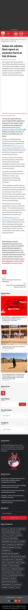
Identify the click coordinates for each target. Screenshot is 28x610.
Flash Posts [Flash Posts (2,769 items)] (10, 544)
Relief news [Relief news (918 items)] (5, 578)
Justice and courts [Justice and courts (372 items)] (7, 559)
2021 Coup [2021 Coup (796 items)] (12, 529)
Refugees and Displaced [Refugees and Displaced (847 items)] (16, 575)
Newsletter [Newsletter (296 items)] (5, 569)
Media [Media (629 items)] (3, 562)
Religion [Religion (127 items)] (13, 578)
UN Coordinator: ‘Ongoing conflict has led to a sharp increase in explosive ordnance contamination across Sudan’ (14, 319)
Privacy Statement (10, 597)
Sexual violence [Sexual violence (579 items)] (6, 584)
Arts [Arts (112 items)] (18, 532)
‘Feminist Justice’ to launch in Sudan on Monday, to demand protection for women (13, 486)
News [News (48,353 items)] (17, 562)
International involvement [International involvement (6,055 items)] (10, 553)
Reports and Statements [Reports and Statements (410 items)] (9, 581)
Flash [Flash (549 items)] (3, 544)
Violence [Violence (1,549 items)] (4, 587)
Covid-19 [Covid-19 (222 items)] (4, 535)
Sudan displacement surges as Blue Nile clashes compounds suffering (13, 501)
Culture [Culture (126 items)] (11, 535)
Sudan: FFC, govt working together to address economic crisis (14, 285)
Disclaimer (19, 597)
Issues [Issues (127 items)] (23, 556)
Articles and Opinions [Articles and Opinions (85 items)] (8, 532)
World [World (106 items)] (11, 587)
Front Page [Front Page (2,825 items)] (20, 544)
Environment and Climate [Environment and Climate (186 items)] (9, 541)
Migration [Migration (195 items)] (11, 562)
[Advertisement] (14, 14)
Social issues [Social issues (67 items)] (17, 584)
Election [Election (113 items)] (4, 538)
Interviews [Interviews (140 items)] (5, 556)
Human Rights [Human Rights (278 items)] (6, 550)
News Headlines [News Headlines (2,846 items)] (14, 565)
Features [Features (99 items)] (22, 541)
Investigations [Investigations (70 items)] (15, 556)
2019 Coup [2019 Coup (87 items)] (5, 529)
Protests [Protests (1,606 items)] (4, 575)
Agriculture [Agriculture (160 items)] (21, 529)
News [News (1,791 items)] (22, 562)
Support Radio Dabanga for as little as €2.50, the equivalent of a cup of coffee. (13, 261)
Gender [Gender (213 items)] (4, 547)
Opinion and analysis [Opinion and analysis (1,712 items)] (17, 569)
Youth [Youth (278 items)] (17, 587)
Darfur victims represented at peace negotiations (14, 279)
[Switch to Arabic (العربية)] (13, 30)
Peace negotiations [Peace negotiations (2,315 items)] (8, 572)
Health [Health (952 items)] (18, 547)
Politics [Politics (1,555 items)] (18, 572)
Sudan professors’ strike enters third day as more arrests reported (13, 347)
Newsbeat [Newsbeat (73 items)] (5, 565)
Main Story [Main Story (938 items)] (19, 559)
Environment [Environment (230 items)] (13, 538)
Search (22, 404)
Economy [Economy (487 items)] (19, 535)
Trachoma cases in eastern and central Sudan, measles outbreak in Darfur (13, 491)
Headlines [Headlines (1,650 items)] (11, 547)
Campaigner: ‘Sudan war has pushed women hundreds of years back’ (12, 496)
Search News (5, 399)
